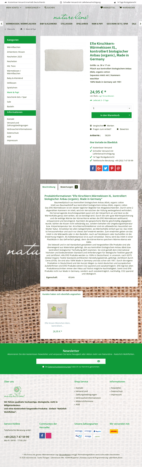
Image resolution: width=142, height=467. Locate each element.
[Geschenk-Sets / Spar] (117, 24)
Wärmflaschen (13, 47)
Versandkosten (65, 454)
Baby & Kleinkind (15, 78)
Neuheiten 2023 (14, 56)
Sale (9, 101)
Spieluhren (12, 87)
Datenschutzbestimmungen (59, 366)
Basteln (10, 106)
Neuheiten (12, 61)
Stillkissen (11, 83)
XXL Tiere (11, 66)
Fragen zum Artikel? (100, 129)
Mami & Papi (13, 92)
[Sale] (134, 24)
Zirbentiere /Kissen (16, 52)
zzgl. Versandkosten (106, 96)
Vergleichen (97, 125)
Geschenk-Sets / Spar (17, 97)
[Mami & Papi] (97, 24)
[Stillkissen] (66, 24)
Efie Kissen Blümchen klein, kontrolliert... (57, 324)
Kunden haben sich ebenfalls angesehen (61, 294)
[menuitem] (127, 7)
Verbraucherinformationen (19, 134)
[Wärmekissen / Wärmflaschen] (21, 24)
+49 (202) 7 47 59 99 (16, 437)
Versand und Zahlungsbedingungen (17, 129)
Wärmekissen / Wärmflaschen (14, 72)
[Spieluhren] (82, 24)
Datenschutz (13, 138)
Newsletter (116, 388)
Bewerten (123, 129)
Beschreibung (48, 187)
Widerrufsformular (84, 401)
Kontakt (10, 124)
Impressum (12, 145)
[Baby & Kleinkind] (48, 24)
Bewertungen (69, 186)
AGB (9, 141)
